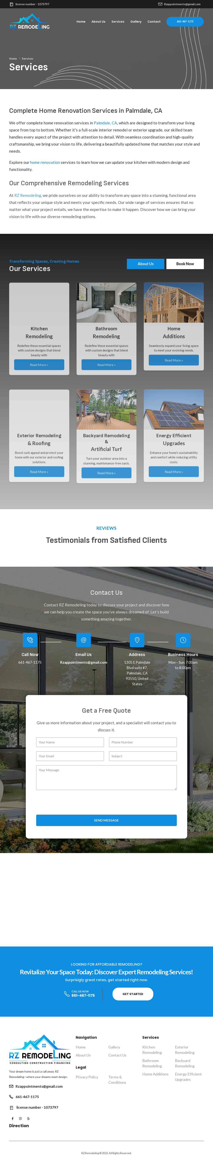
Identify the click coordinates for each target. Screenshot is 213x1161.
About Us (98, 22)
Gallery (135, 22)
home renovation (45, 162)
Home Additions (155, 1074)
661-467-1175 (185, 21)
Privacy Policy (87, 1077)
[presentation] (67, 802)
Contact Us (117, 1055)
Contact (154, 22)
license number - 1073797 (29, 4)
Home (81, 22)
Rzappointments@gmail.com (179, 4)
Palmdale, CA (105, 122)
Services (117, 22)
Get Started (133, 994)
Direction (19, 1126)
